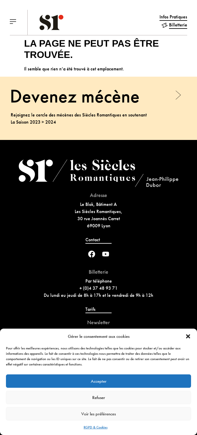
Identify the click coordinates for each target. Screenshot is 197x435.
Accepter (99, 381)
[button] (188, 336)
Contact (92, 240)
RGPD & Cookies (95, 427)
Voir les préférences (98, 414)
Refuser (98, 398)
